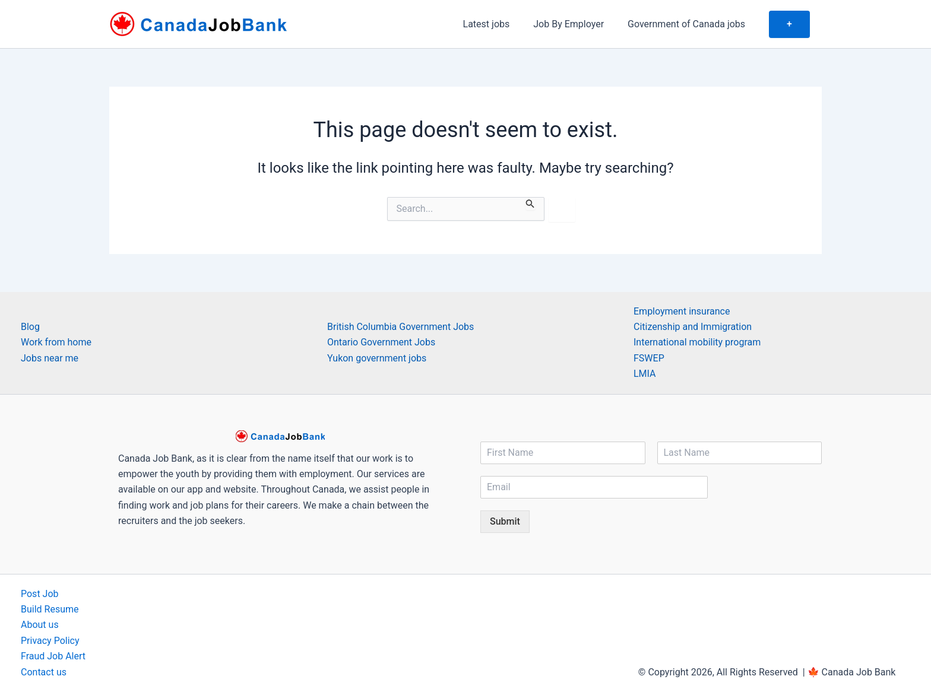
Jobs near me (49, 358)
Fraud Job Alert (53, 656)
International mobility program (697, 342)
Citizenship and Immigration (693, 326)
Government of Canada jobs (693, 24)
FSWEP (649, 358)
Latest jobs (503, 24)
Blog (30, 326)
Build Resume (50, 609)
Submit (505, 521)
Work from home (56, 342)
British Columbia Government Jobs (400, 326)
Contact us (43, 672)
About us (40, 624)
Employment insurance (682, 311)
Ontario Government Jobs (381, 342)
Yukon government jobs (376, 358)
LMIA (645, 373)
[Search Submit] (530, 203)
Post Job (40, 593)
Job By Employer (580, 24)
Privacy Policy (50, 640)
